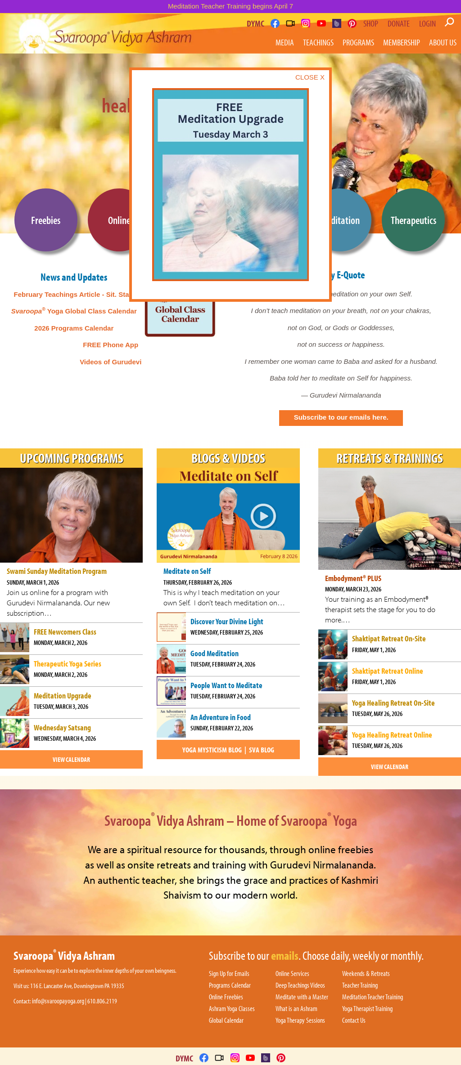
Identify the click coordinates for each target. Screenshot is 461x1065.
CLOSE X (310, 77)
